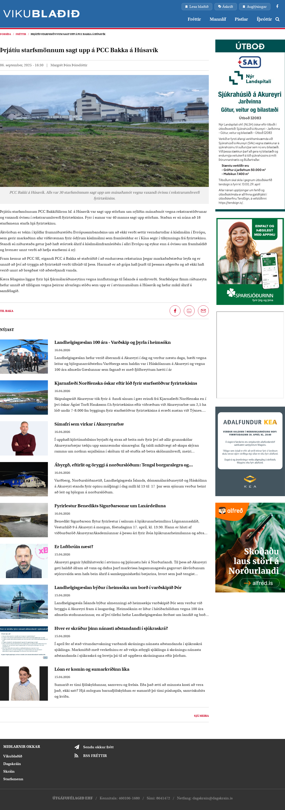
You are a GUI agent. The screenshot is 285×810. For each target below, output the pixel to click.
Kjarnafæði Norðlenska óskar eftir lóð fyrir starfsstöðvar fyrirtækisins (125, 383)
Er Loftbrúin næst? (73, 546)
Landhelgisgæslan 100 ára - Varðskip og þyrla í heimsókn (112, 342)
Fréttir (21, 34)
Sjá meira (201, 716)
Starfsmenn (13, 779)
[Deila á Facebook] (175, 310)
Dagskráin (12, 764)
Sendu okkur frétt (98, 747)
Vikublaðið (12, 756)
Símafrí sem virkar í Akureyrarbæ (89, 424)
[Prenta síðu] (189, 310)
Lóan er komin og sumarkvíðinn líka (91, 669)
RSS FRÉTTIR (95, 755)
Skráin (9, 771)
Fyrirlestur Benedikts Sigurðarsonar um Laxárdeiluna (110, 506)
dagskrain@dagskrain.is (212, 798)
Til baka (6, 311)
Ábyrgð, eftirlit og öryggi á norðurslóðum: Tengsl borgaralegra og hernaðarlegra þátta (121, 465)
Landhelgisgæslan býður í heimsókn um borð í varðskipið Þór (118, 587)
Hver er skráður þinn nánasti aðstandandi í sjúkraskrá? (111, 628)
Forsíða (5, 34)
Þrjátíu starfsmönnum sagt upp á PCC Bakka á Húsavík (68, 34)
